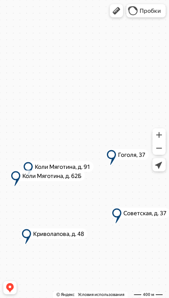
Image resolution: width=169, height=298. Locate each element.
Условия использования (101, 294)
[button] (116, 10)
